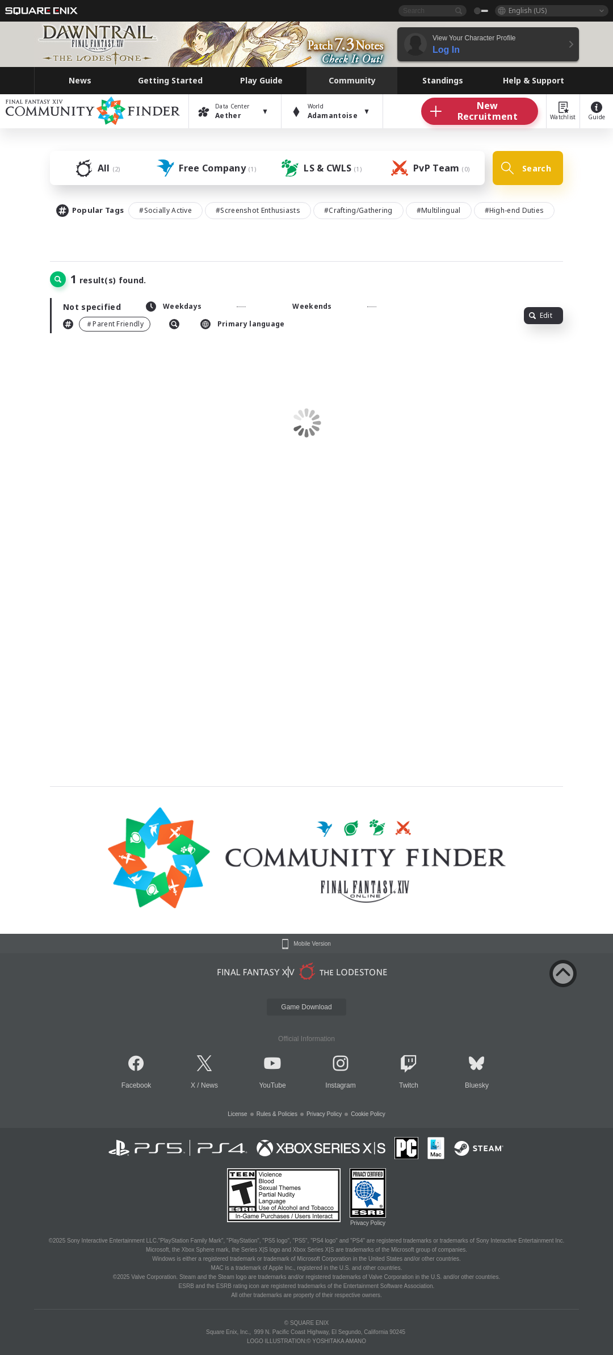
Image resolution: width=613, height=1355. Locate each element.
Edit (540, 315)
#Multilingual (439, 210)
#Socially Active (165, 210)
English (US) (528, 10)
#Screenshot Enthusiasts (258, 210)
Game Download (306, 1007)
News (209, 1085)
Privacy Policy (324, 1114)
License (237, 1114)
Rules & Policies (277, 1114)
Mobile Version (312, 944)
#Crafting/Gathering (358, 210)
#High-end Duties (514, 210)
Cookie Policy (368, 1114)
